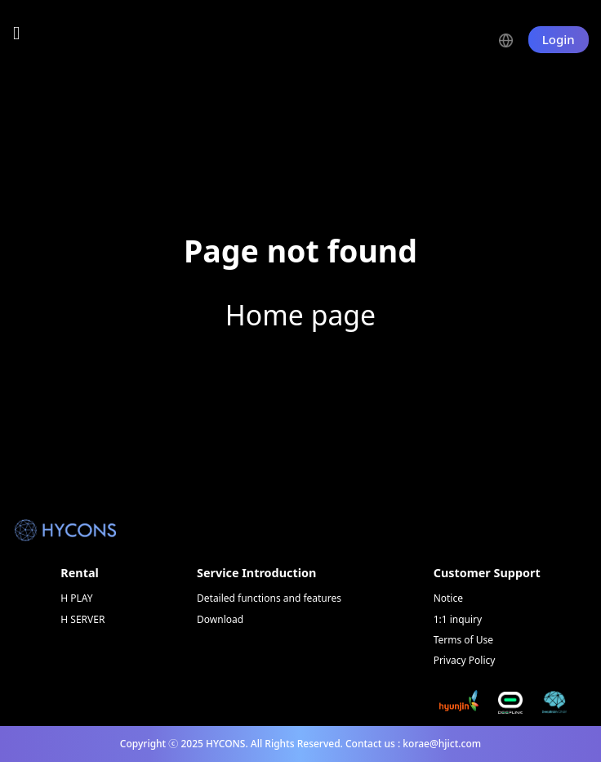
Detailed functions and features (269, 598)
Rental (79, 572)
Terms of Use (463, 640)
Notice (448, 598)
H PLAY (76, 598)
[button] (513, 39)
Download (220, 619)
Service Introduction (256, 572)
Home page (300, 315)
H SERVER (82, 619)
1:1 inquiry (458, 619)
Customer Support (487, 572)
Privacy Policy (465, 660)
